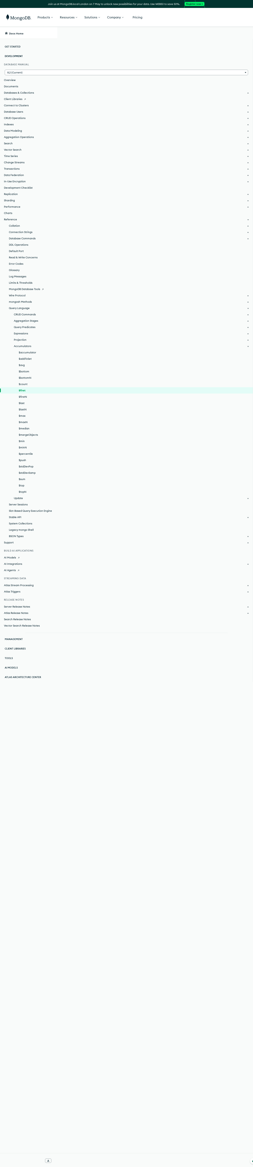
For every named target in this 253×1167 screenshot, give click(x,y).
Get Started (233, 17)
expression (113, 96)
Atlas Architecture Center (23, 677)
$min (22, 441)
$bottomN (25, 377)
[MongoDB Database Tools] (28, 289)
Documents (11, 86)
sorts (130, 998)
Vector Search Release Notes (22, 625)
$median (24, 428)
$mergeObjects (28, 434)
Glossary (14, 270)
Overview (10, 80)
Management (14, 639)
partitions (128, 986)
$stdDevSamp (27, 472)
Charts (8, 213)
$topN (22, 491)
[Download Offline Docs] (48, 1160)
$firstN (23, 396)
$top (21, 485)
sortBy (83, 204)
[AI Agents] (28, 570)
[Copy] (195, 170)
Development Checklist (18, 187)
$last (22, 403)
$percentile (26, 453)
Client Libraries (15, 648)
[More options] (196, 55)
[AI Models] (28, 557)
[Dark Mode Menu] (244, 33)
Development (14, 56)
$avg (22, 365)
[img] (215, 62)
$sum (22, 479)
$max (22, 415)
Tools (9, 658)
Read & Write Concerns (23, 257)
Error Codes (16, 263)
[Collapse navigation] (57, 1161)
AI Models (11, 667)
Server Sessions (18, 504)
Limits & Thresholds (20, 282)
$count (23, 384)
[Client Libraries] (28, 99)
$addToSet (25, 358)
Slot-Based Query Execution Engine (30, 510)
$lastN (22, 409)
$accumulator (27, 352)
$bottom (24, 371)
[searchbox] (130, 32)
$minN (23, 447)
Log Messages (17, 276)
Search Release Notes (17, 619)
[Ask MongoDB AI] (227, 32)
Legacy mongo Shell (21, 529)
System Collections (20, 523)
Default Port (16, 251)
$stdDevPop (26, 466)
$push (22, 460)
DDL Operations (18, 244)
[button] (28, 72)
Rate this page (221, 55)
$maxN (23, 422)
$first (22, 390)
